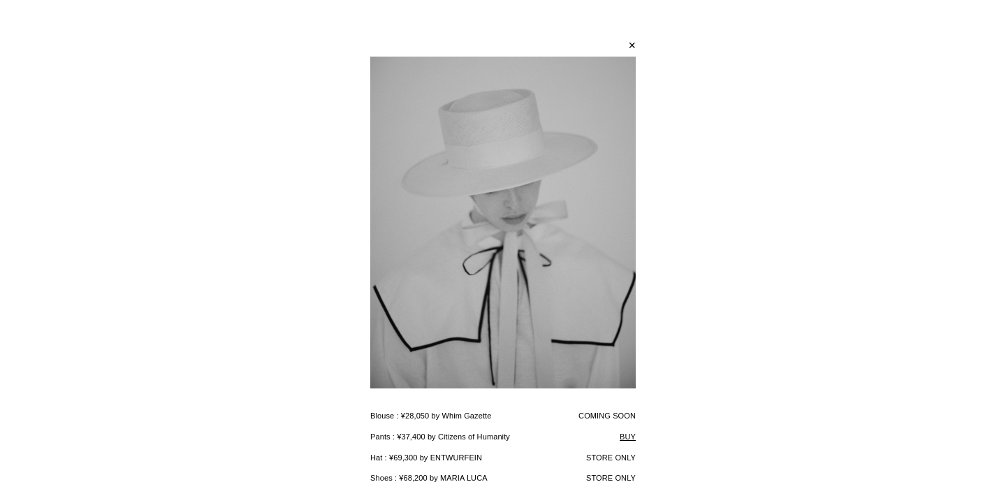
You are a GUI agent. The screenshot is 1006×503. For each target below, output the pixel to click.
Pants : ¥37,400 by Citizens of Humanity (440, 436)
